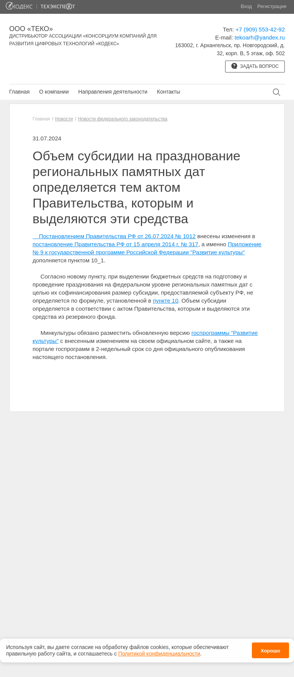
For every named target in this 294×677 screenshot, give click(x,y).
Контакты (168, 92)
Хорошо (270, 649)
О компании (54, 92)
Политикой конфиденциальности (159, 651)
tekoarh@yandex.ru (260, 37)
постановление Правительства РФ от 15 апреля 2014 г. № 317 (115, 244)
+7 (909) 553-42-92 (260, 29)
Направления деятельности (112, 92)
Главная (19, 92)
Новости (64, 119)
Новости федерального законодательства (122, 119)
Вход (246, 6)
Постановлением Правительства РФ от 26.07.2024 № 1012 (114, 236)
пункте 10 (165, 300)
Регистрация (271, 6)
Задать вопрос (255, 66)
